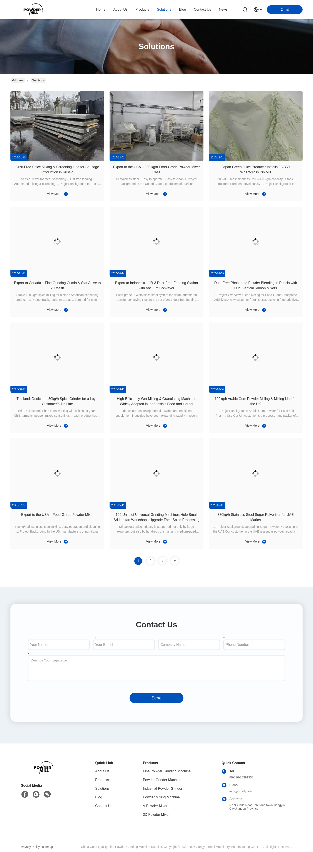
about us (120, 9)
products (142, 9)
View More (54, 194)
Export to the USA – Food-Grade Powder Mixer (57, 514)
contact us (202, 9)
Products (102, 780)
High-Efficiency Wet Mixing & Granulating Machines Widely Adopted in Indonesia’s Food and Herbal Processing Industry (156, 404)
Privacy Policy (30, 847)
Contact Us (103, 806)
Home (100, 9)
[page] (162, 561)
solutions (164, 9)
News (223, 9)
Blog (98, 797)
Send (157, 698)
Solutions (102, 788)
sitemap (47, 847)
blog (182, 9)
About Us (102, 771)
